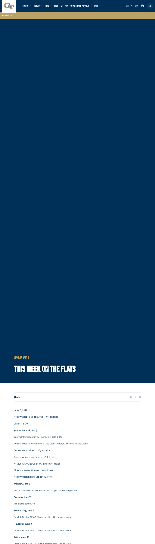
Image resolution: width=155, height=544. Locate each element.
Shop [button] (59, 7)
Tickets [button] (38, 7)
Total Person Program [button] (82, 7)
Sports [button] (26, 7)
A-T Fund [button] (67, 7)
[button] (150, 7)
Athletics (7, 17)
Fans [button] (49, 7)
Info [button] (100, 7)
